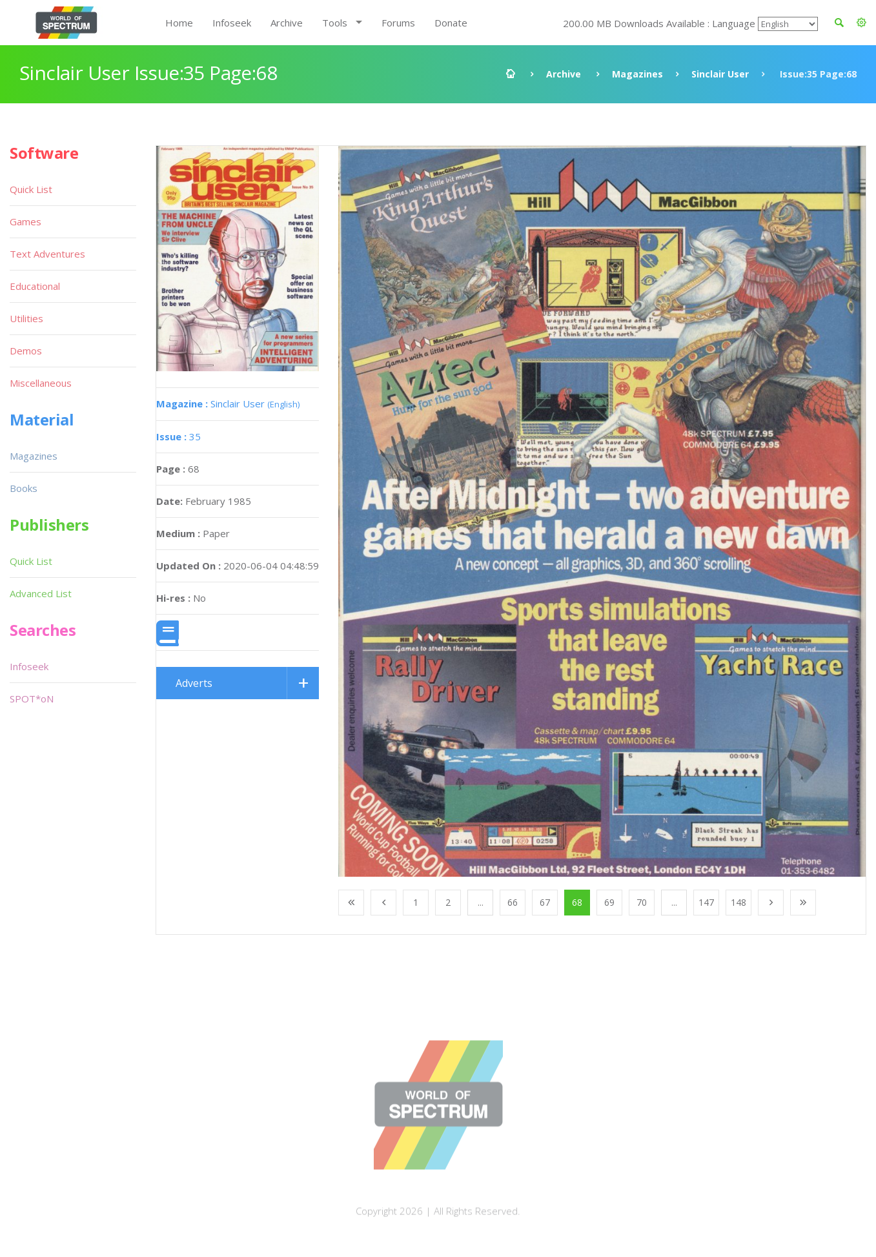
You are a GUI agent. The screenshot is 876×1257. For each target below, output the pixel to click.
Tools (334, 22)
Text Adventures (47, 253)
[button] (861, 22)
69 (609, 902)
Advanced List (41, 593)
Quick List (31, 189)
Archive (286, 22)
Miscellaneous (41, 382)
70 (642, 902)
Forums (398, 22)
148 (738, 902)
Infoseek (231, 22)
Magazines (637, 74)
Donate (450, 22)
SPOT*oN (32, 698)
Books (23, 488)
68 (577, 902)
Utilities (26, 318)
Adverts (194, 683)
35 (178, 436)
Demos (26, 350)
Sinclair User (720, 74)
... (481, 902)
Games (25, 221)
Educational (35, 286)
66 (512, 902)
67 (545, 902)
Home (179, 22)
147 (706, 902)
